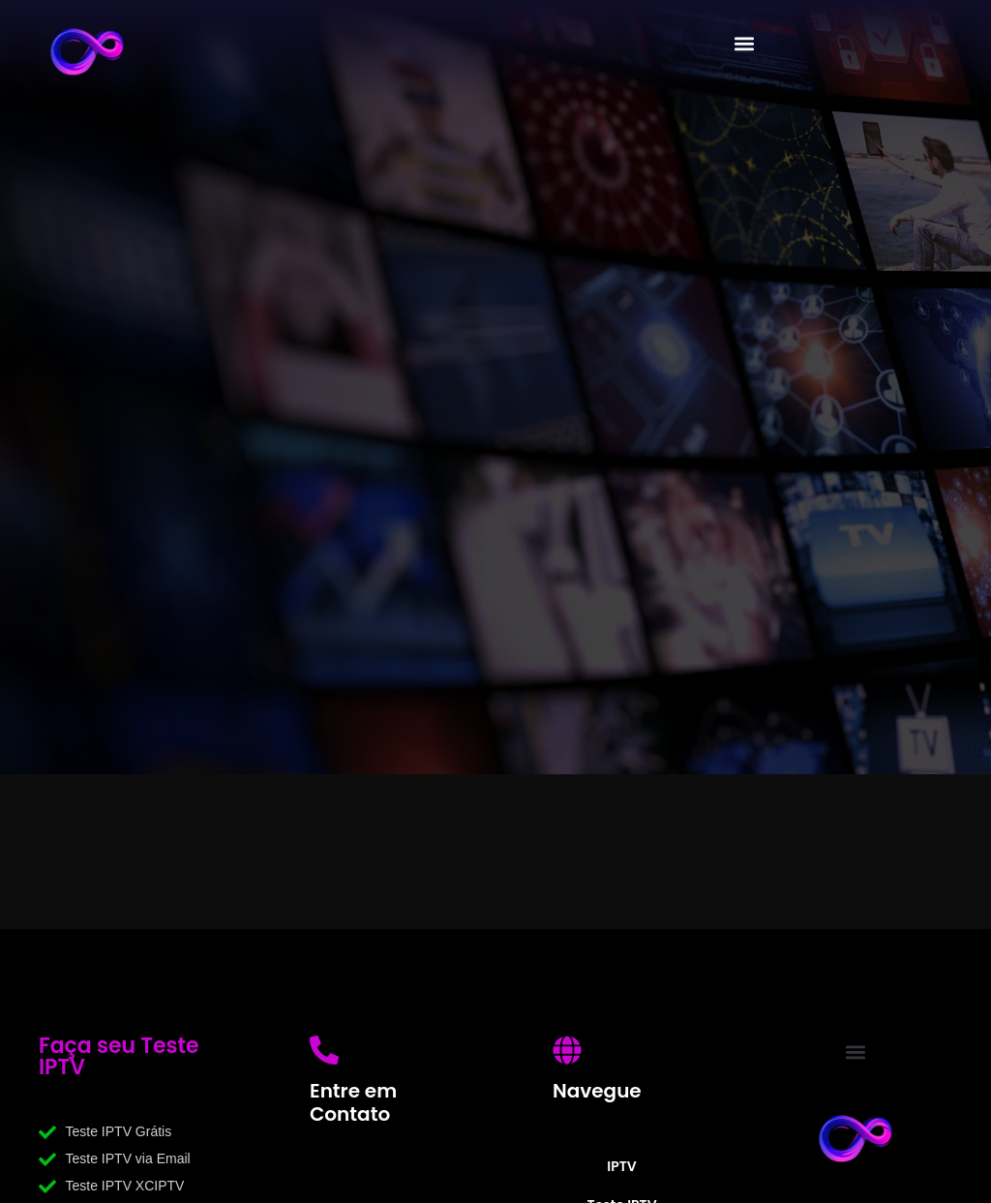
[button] (745, 44)
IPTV (621, 1166)
